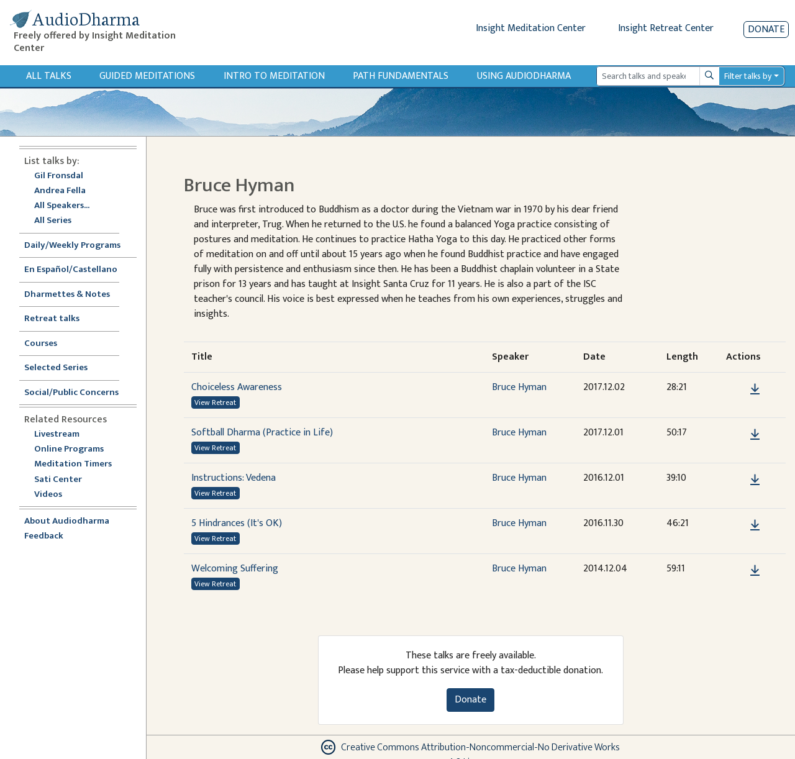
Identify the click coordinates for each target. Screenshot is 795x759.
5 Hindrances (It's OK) (236, 523)
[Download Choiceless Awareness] (755, 389)
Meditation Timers (73, 464)
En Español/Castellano (70, 270)
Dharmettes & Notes (67, 295)
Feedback (43, 536)
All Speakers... (61, 206)
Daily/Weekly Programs (79, 246)
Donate (766, 29)
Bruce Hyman (519, 387)
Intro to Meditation (274, 76)
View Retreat (215, 402)
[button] (736, 389)
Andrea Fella (60, 191)
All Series (52, 221)
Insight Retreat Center (666, 28)
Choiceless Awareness (236, 387)
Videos (54, 495)
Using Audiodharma (524, 76)
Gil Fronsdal (58, 176)
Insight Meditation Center (531, 28)
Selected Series (63, 368)
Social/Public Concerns (71, 393)
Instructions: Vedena (233, 478)
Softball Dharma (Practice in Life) (262, 432)
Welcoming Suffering (234, 568)
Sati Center (58, 480)
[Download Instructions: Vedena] (755, 480)
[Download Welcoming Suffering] (755, 570)
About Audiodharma (66, 521)
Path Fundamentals (400, 76)
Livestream (57, 434)
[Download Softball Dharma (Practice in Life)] (755, 434)
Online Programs (69, 449)
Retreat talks (52, 319)
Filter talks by (747, 76)
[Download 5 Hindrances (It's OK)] (755, 525)
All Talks (48, 76)
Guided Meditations (147, 76)
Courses (40, 344)
